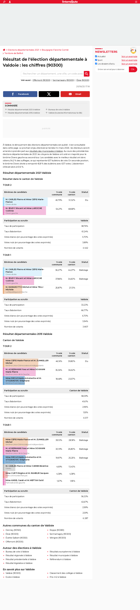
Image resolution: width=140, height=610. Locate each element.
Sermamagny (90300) (63, 80)
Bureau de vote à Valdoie (17, 551)
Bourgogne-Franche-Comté (55, 50)
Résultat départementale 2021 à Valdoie (24, 110)
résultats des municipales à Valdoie (46, 151)
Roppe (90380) (57, 530)
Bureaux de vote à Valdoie (59, 110)
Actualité (100, 56)
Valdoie (51, 113)
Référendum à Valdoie (60, 559)
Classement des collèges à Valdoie (66, 573)
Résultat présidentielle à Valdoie (21, 559)
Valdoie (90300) (13, 573)
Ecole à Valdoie (13, 577)
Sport (98, 60)
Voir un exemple (129, 56)
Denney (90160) (13, 530)
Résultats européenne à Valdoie (65, 551)
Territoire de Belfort (13, 53)
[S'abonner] (116, 69)
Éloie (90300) (82, 80)
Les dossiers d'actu (105, 64)
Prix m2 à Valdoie (58, 577)
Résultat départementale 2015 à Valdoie (24, 113)
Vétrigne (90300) (58, 538)
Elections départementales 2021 (23, 50)
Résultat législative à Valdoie (19, 563)
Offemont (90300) (41, 80)
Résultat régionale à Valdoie (19, 555)
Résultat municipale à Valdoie (64, 555)
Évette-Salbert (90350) (16, 538)
